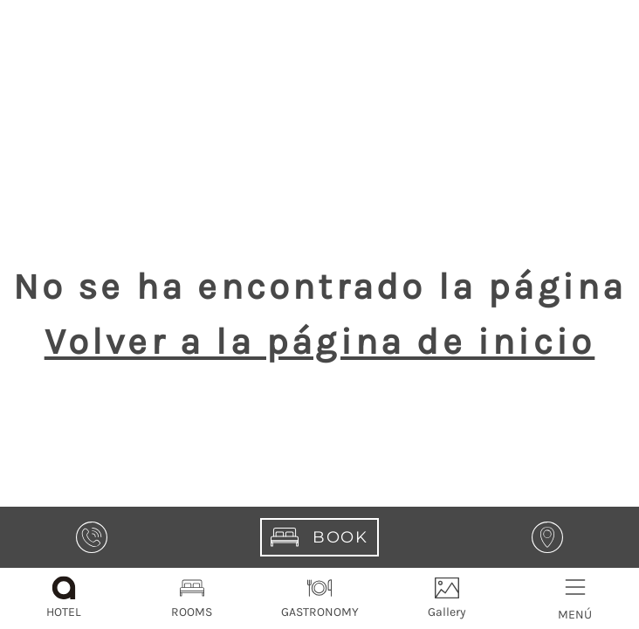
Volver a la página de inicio (320, 341)
